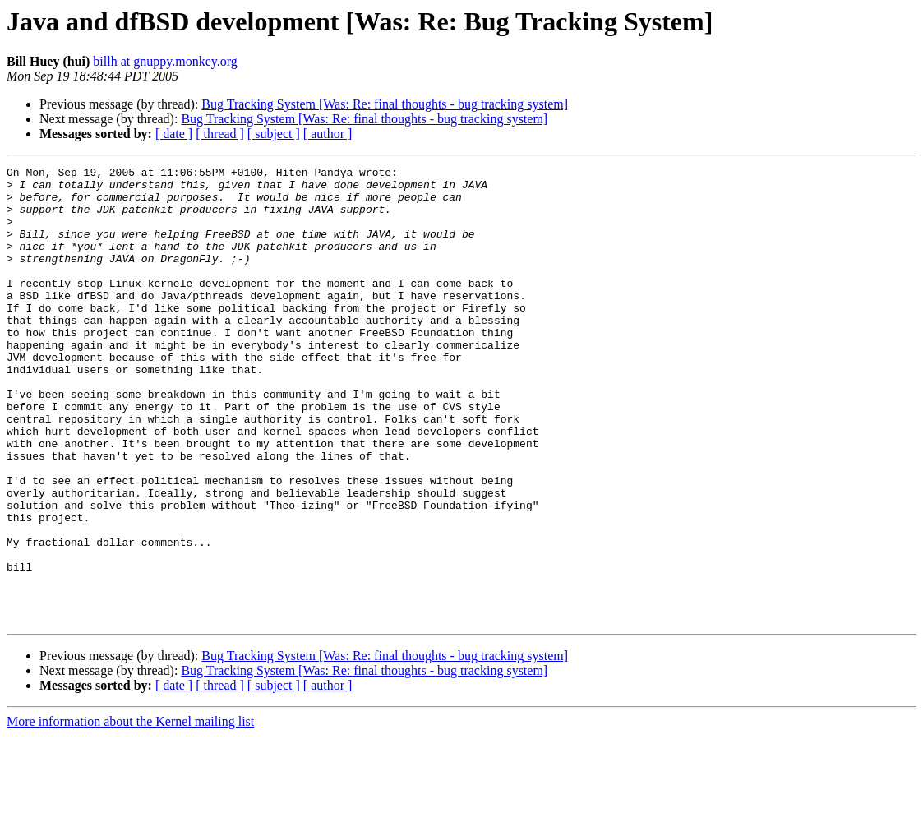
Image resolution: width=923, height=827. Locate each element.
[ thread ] (220, 134)
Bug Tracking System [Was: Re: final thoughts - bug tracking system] (384, 104)
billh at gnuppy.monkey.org (165, 61)
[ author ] (328, 134)
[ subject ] (273, 134)
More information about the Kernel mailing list (130, 813)
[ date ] (173, 134)
